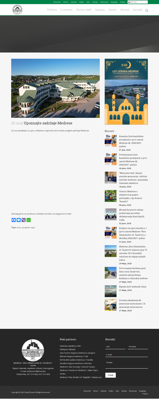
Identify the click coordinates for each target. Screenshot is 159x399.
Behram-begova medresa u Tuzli (74, 356)
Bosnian (132, 2)
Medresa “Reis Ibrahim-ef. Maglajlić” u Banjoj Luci (81, 377)
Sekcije (95, 2)
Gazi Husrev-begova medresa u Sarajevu (77, 353)
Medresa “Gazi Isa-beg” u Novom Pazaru (77, 366)
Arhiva (65, 2)
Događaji (114, 2)
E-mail (109, 354)
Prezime (132, 346)
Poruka (110, 362)
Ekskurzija (104, 2)
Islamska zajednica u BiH (70, 346)
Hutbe (81, 2)
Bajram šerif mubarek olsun (132, 286)
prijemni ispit (28, 227)
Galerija (74, 2)
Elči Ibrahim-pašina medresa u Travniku (76, 360)
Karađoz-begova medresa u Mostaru (76, 363)
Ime (108, 346)
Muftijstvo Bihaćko (68, 349)
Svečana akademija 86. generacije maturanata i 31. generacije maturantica (132, 303)
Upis (88, 2)
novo (19, 227)
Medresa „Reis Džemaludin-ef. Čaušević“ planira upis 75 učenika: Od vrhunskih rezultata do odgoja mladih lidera (133, 253)
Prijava (122, 2)
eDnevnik (57, 2)
